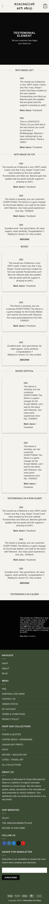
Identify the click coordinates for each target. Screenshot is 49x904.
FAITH (5, 750)
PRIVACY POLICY (10, 719)
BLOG (5, 673)
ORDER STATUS (10, 704)
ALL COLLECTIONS (11, 765)
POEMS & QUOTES (11, 734)
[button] (3, 6)
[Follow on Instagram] (9, 843)
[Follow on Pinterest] (23, 843)
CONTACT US (8, 699)
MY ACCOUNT (9, 709)
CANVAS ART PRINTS (12, 745)
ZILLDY (5, 818)
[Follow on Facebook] (4, 843)
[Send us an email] (18, 843)
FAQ (4, 689)
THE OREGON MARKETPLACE (17, 823)
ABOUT (5, 668)
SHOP (5, 663)
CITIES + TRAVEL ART (13, 760)
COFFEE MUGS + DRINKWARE (17, 739)
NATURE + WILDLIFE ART (14, 755)
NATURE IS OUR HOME (13, 828)
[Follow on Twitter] (14, 843)
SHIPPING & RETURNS (13, 694)
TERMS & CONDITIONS (13, 714)
